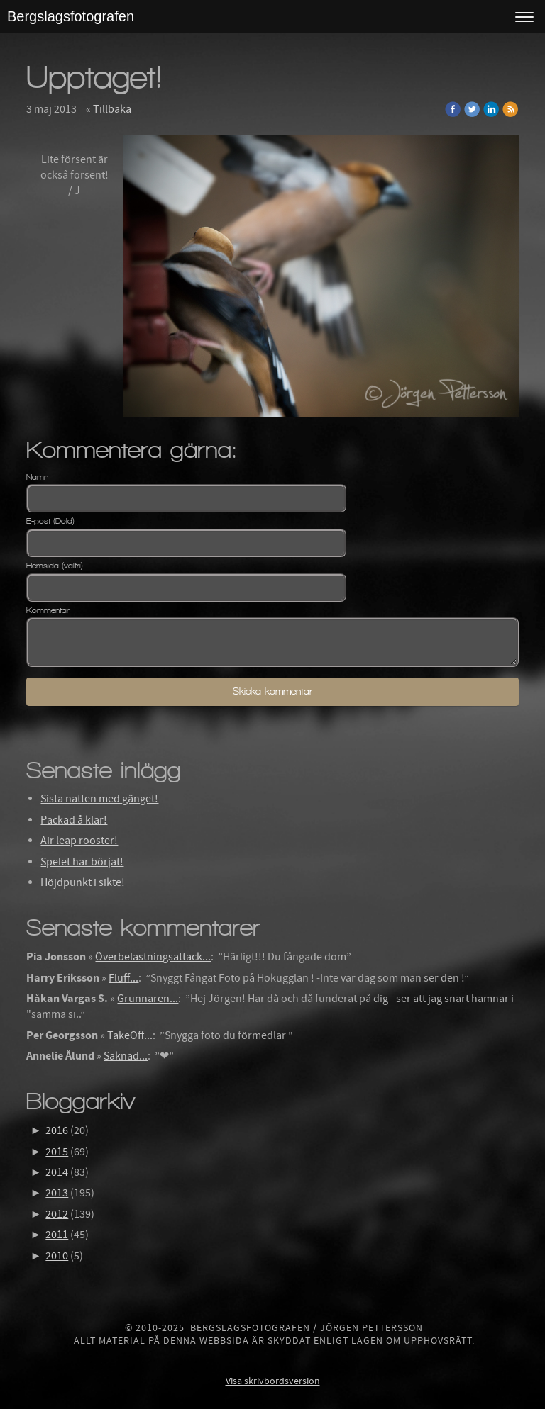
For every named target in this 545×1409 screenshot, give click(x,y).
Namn (37, 477)
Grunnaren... (147, 999)
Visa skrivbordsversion (273, 1381)
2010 (56, 1256)
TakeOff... (130, 1035)
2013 (56, 1193)
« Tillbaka (108, 109)
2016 (56, 1130)
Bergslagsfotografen (70, 16)
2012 (56, 1214)
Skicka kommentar (272, 691)
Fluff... (123, 978)
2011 (56, 1235)
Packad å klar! (73, 820)
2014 (56, 1172)
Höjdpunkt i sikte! (82, 882)
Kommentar (48, 610)
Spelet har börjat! (81, 862)
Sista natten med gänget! (99, 799)
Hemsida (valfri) (54, 565)
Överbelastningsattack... (153, 957)
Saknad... (126, 1056)
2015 (56, 1152)
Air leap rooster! (79, 840)
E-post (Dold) (50, 521)
